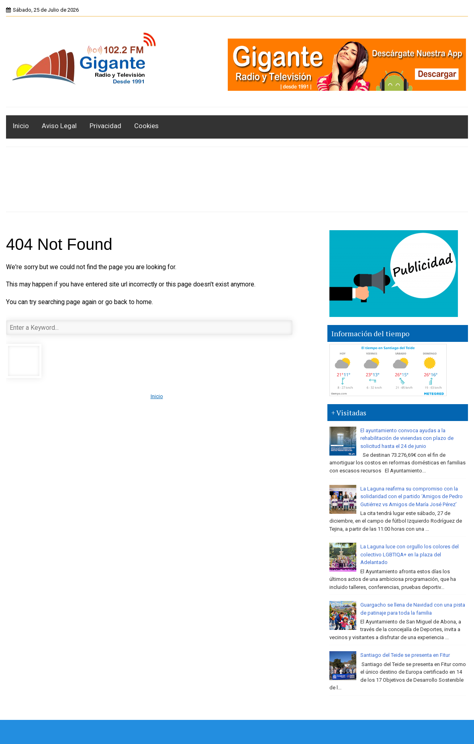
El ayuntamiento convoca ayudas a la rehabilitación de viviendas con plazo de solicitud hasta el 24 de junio (407, 438)
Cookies (146, 126)
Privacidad (105, 126)
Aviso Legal (59, 126)
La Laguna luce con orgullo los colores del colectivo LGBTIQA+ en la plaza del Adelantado (409, 554)
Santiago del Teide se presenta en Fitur (405, 655)
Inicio (20, 126)
